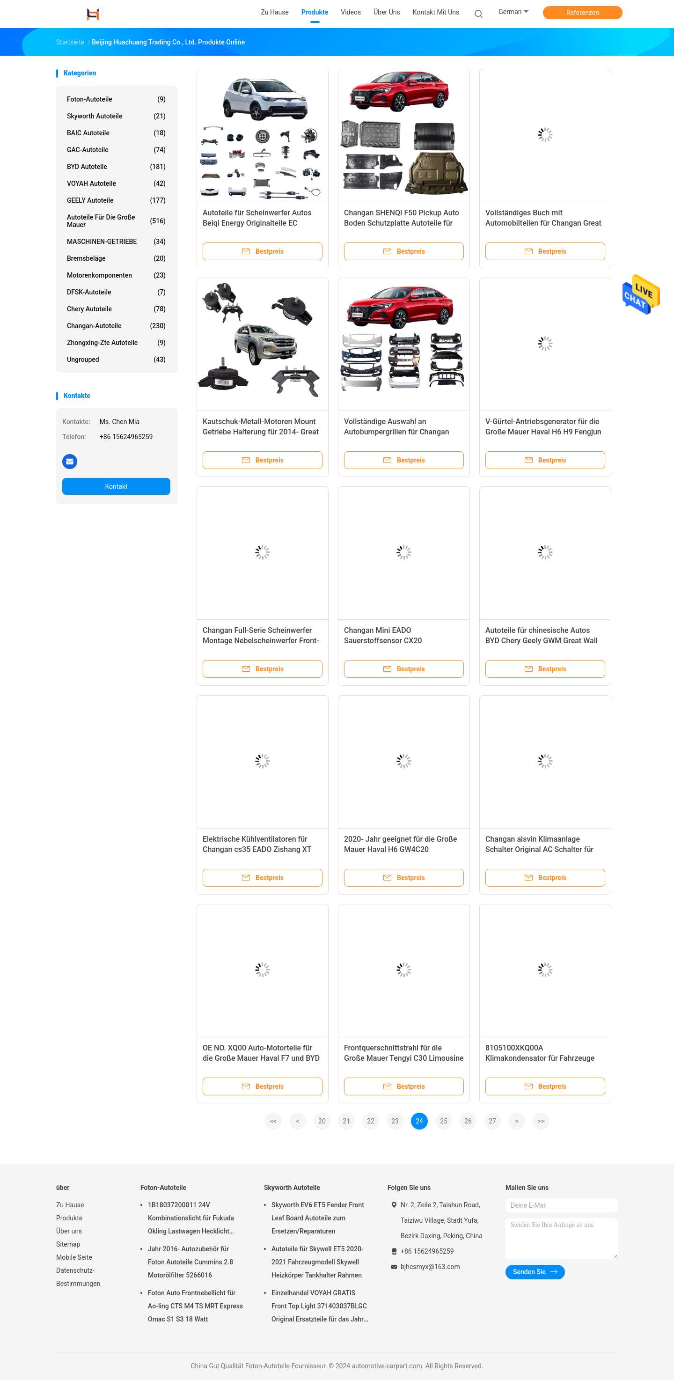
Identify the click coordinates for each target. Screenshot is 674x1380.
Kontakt (116, 486)
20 (322, 1121)
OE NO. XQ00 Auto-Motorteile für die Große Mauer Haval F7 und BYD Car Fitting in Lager (261, 1058)
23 (395, 1121)
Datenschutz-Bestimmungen (78, 1277)
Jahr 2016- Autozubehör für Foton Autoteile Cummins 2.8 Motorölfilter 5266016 (190, 1262)
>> (541, 1121)
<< (273, 1121)
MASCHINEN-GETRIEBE (116, 241)
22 (370, 1121)
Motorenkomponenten (116, 275)
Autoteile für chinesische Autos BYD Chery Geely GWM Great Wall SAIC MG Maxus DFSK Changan (541, 640)
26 (468, 1121)
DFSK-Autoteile (116, 292)
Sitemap (68, 1244)
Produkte (69, 1218)
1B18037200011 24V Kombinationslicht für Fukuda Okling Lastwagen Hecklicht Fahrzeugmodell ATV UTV (191, 1219)
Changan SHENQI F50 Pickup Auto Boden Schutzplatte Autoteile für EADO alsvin (401, 223)
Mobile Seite (74, 1257)
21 (346, 1121)
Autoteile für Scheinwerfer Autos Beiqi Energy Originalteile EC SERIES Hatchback (257, 223)
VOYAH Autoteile (116, 183)
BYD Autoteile (116, 166)
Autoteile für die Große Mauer (116, 220)
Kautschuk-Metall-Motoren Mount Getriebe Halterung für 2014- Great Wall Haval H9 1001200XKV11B (261, 432)
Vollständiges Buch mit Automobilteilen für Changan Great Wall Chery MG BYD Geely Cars (543, 223)
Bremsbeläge (116, 258)
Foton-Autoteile (116, 99)
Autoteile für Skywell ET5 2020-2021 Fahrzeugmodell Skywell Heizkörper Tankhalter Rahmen (317, 1262)
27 (492, 1121)
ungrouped (116, 359)
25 (443, 1121)
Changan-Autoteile (116, 325)
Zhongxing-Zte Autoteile (116, 342)
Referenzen (582, 12)
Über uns (69, 1231)
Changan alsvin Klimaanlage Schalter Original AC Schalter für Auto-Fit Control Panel (539, 849)
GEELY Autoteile (116, 200)
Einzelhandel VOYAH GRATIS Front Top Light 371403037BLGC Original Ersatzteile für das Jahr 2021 (319, 1307)
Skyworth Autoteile (116, 116)
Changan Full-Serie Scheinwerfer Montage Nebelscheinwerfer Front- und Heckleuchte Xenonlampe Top (261, 640)
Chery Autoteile (116, 309)
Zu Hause (70, 1205)
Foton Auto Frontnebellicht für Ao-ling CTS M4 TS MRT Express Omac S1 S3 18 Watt (195, 1306)
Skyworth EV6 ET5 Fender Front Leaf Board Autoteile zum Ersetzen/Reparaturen (317, 1218)
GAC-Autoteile (116, 149)
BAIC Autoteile (116, 133)
